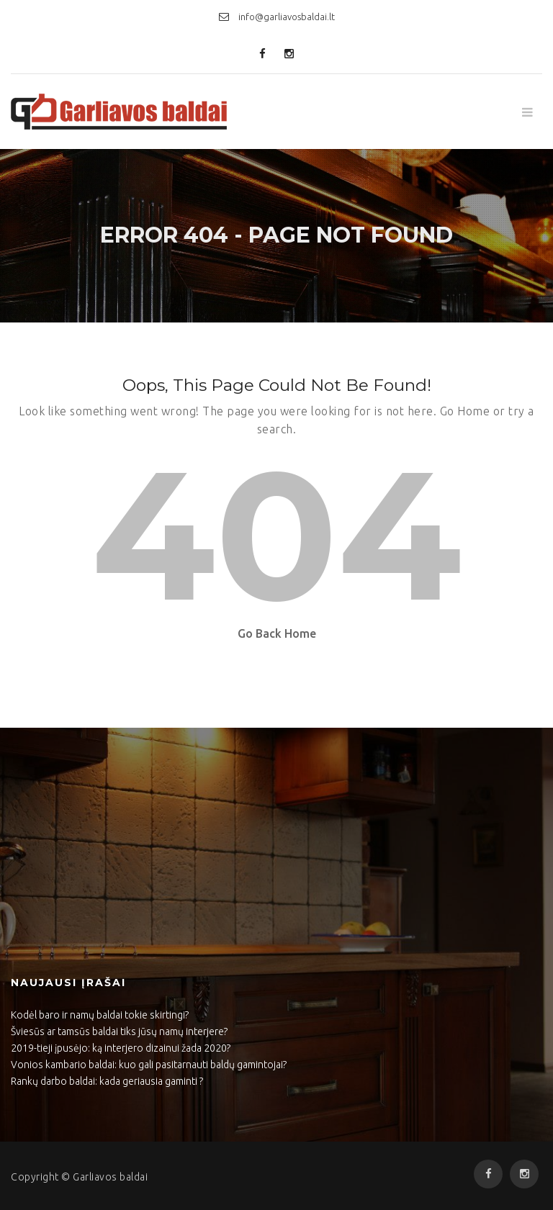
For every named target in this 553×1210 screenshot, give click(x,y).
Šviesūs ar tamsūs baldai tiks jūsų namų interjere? (119, 1031)
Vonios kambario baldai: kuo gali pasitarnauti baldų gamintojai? (149, 1064)
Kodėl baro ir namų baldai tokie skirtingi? (100, 1015)
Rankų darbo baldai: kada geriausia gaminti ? (107, 1081)
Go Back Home (277, 633)
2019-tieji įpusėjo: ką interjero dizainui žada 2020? (120, 1048)
